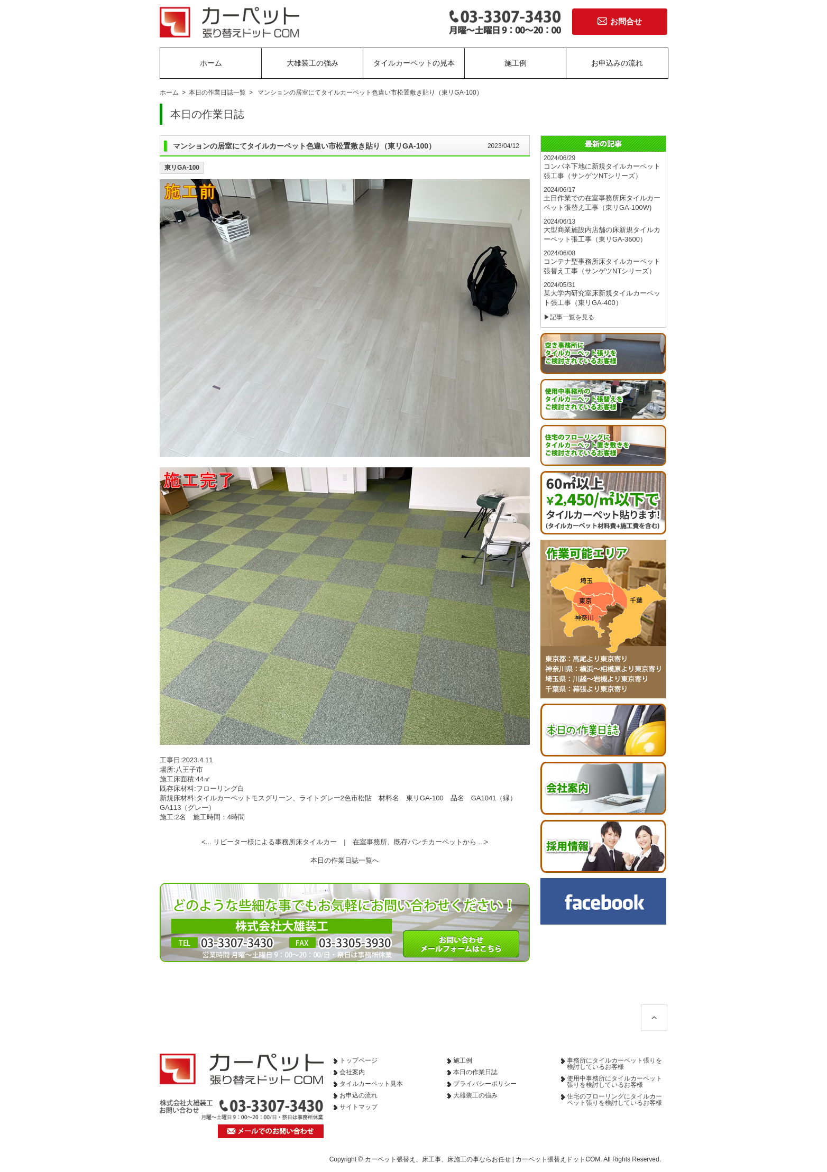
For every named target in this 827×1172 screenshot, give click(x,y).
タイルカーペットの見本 (414, 63)
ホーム (211, 63)
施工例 (515, 63)
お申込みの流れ (617, 63)
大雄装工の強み (312, 63)
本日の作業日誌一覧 (217, 92)
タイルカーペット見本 (371, 1083)
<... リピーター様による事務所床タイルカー (269, 842)
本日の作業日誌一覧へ (344, 860)
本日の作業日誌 (475, 1072)
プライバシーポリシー (485, 1083)
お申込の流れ (358, 1095)
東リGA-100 (181, 167)
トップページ (358, 1060)
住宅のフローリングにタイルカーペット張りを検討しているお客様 (614, 1099)
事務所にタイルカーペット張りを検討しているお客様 (614, 1064)
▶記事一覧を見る (569, 317)
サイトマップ (358, 1107)
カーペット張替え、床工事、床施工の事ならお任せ (438, 1159)
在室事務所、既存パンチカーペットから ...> (420, 842)
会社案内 (352, 1072)
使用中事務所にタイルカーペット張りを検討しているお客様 (614, 1081)
